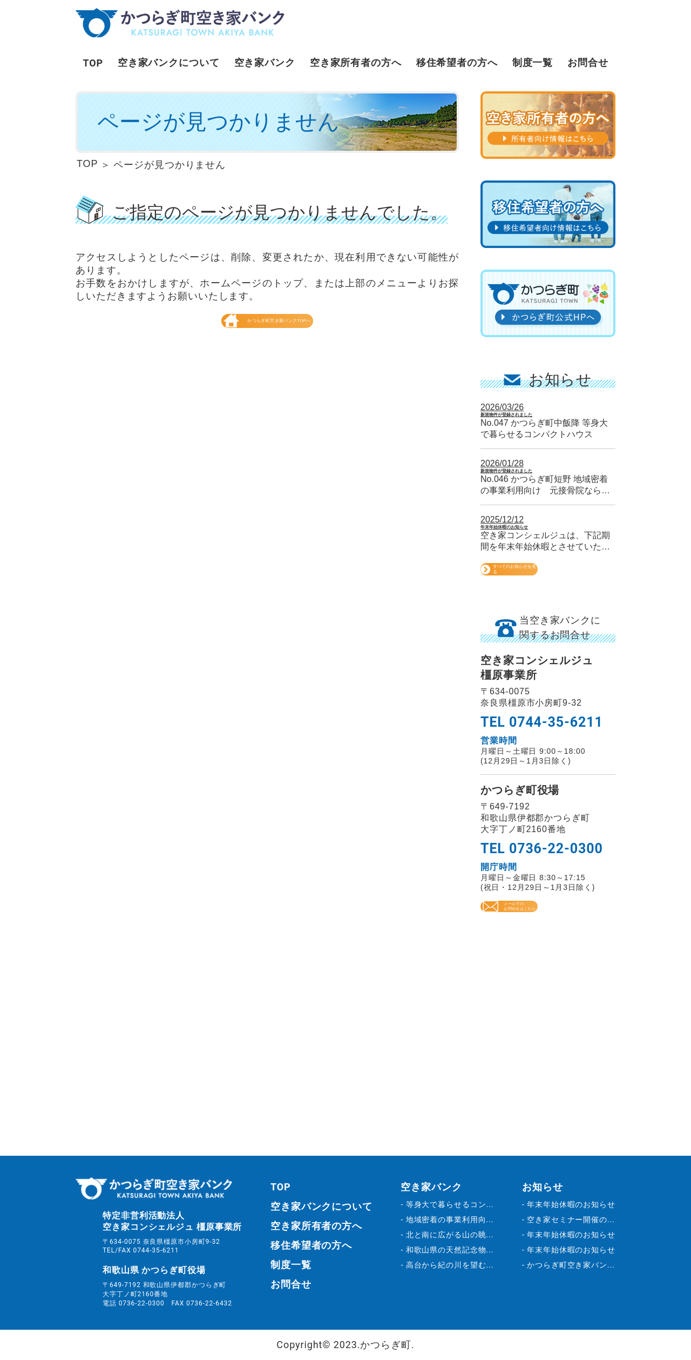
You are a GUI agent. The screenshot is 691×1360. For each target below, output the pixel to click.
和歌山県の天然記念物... (450, 1249)
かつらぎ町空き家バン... (571, 1265)
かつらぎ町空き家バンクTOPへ (267, 345)
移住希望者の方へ (457, 62)
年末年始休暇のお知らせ (533, 546)
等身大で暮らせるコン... (450, 1204)
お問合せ (587, 62)
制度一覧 (532, 62)
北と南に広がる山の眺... (450, 1234)
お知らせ (542, 1186)
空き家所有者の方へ (356, 62)
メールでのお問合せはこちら (548, 956)
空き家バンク (264, 62)
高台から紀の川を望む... (450, 1265)
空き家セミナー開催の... (571, 1219)
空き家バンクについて (169, 62)
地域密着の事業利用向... (450, 1219)
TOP (93, 63)
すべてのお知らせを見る (548, 603)
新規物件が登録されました (538, 418)
